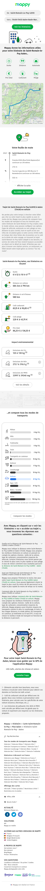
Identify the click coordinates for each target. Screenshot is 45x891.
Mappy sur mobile (10, 826)
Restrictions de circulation (12, 791)
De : (20, 13)
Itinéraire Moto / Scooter (28, 749)
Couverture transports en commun (15, 867)
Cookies (31, 862)
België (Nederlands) (12, 838)
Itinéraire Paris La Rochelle (29, 775)
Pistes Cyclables (17, 789)
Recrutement (8, 850)
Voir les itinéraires (22, 27)
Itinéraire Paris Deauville (27, 760)
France (7, 834)
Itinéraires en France (28, 758)
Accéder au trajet (22, 192)
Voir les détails (22, 385)
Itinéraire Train (33, 746)
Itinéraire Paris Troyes (26, 782)
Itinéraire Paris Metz (10, 782)
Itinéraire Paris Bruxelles (12, 777)
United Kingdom (10, 840)
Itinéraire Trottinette (33, 751)
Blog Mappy (8, 852)
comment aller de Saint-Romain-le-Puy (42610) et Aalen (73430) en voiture (22, 597)
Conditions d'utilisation (11, 862)
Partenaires (14, 854)
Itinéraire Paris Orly (25, 765)
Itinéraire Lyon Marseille (29, 779)
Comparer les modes (22, 516)
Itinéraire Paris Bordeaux (12, 763)
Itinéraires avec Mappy (11, 758)
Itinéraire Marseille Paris (30, 763)
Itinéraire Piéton (17, 744)
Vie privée (24, 862)
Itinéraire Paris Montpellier (22, 772)
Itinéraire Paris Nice (21, 767)
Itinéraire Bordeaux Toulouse (20, 770)
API (5, 823)
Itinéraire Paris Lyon (10, 760)
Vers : (24, 20)
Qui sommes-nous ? (10, 848)
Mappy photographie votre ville (14, 869)
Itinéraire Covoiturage (11, 749)
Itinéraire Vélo (29, 744)
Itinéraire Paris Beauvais (30, 777)
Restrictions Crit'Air (31, 789)
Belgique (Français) (12, 836)
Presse (6, 854)
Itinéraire (7, 744)
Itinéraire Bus (8, 751)
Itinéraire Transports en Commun (15, 746)
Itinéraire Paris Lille (10, 765)
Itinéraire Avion (20, 751)
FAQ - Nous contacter (11, 865)
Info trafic (7, 789)
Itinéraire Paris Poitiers (11, 779)
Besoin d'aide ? (10, 802)
